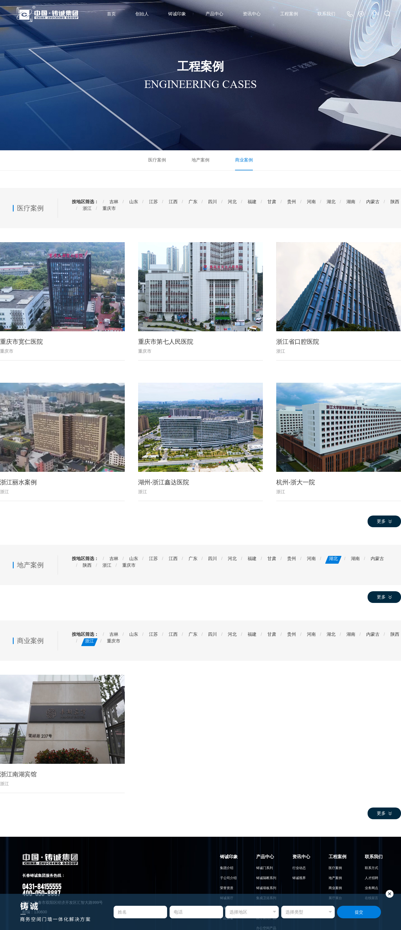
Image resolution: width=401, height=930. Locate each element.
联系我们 (326, 13)
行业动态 (299, 868)
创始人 (142, 13)
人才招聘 (371, 878)
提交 (359, 912)
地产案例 (200, 160)
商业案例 (244, 160)
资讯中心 (252, 13)
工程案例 (289, 13)
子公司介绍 (228, 878)
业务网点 (371, 888)
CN (375, 13)
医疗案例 (157, 160)
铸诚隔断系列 (266, 878)
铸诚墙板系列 (266, 888)
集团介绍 (226, 868)
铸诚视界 (299, 878)
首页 (111, 13)
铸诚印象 (177, 13)
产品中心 (214, 13)
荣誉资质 (226, 888)
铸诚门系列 (264, 868)
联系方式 (371, 868)
